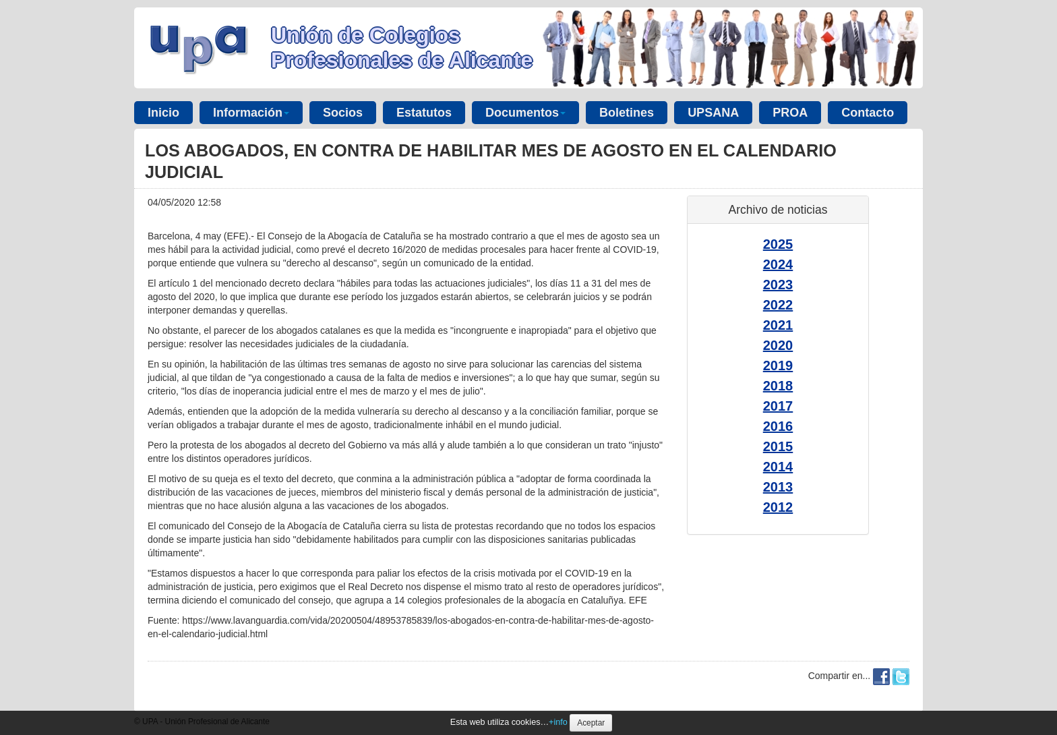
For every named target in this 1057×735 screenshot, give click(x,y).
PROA (790, 112)
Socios (343, 112)
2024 (778, 264)
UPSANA (713, 112)
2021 (778, 325)
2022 (778, 304)
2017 (778, 406)
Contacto (867, 112)
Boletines (626, 112)
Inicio (163, 112)
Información (251, 112)
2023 (778, 284)
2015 (778, 446)
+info (558, 722)
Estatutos (424, 112)
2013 (778, 486)
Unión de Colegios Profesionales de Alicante (402, 47)
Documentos (525, 112)
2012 (778, 507)
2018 (778, 385)
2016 (778, 426)
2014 (778, 466)
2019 (778, 365)
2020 (778, 345)
